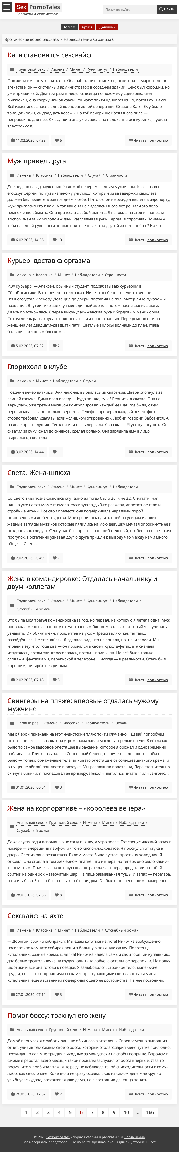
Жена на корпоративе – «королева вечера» (76, 808)
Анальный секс (30, 822)
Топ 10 (69, 27)
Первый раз (27, 723)
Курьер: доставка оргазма (48, 260)
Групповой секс (31, 69)
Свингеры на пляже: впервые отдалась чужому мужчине (82, 704)
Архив (87, 27)
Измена (58, 69)
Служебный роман (34, 609)
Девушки (107, 27)
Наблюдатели (76, 39)
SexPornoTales (58, 1137)
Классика (44, 175)
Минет (76, 69)
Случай (94, 175)
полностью (157, 140)
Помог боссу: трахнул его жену (56, 1015)
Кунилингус (97, 69)
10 (126, 1112)
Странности (116, 175)
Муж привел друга (36, 160)
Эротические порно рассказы (32, 39)
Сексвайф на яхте (35, 915)
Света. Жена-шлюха (39, 472)
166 (150, 1112)
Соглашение (134, 1137)
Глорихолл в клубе (37, 366)
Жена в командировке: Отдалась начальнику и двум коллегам (82, 582)
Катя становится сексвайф (49, 54)
